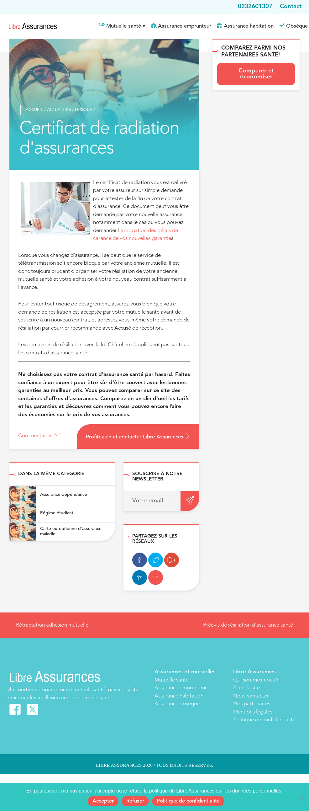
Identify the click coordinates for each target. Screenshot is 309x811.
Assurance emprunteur (184, 26)
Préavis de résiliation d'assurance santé (251, 625)
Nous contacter (251, 696)
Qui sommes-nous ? (256, 680)
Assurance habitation (249, 26)
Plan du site (246, 688)
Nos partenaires (251, 704)
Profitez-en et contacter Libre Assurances (138, 436)
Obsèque (297, 26)
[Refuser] (301, 797)
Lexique (82, 110)
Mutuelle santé (123, 26)
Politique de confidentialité (264, 720)
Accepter (103, 801)
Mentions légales (252, 712)
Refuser (135, 801)
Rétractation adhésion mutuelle (48, 625)
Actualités (58, 110)
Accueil (33, 110)
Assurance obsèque (177, 704)
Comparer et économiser (256, 74)
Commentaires (39, 435)
